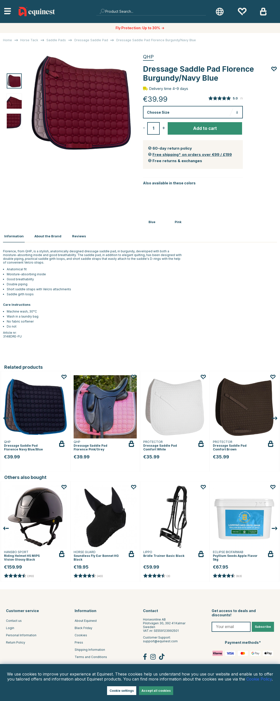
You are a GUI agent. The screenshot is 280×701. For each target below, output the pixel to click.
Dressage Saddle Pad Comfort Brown (230, 446)
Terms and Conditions (91, 656)
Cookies (81, 634)
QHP (148, 57)
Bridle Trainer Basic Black (163, 554)
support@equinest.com (160, 640)
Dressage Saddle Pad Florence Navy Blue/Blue (23, 446)
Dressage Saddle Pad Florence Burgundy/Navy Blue (156, 40)
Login (10, 627)
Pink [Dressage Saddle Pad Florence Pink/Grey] (178, 222)
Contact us (14, 619)
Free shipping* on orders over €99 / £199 (192, 154)
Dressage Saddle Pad (91, 40)
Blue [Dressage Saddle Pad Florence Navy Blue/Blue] (151, 222)
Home (7, 40)
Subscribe (263, 625)
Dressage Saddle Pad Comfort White (160, 446)
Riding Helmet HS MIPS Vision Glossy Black (22, 556)
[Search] (151, 11)
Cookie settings (122, 691)
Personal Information (21, 634)
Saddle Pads (56, 40)
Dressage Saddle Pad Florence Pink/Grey (90, 446)
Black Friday (83, 627)
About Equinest (86, 619)
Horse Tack (29, 40)
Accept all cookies (156, 691)
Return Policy (15, 641)
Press (79, 641)
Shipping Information (90, 648)
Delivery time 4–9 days (168, 88)
